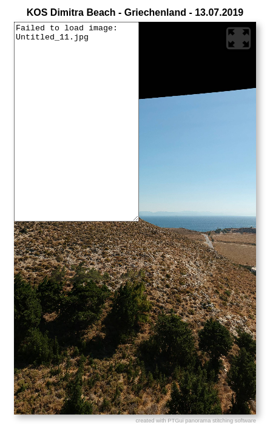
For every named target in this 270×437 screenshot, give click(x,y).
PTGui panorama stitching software (211, 421)
